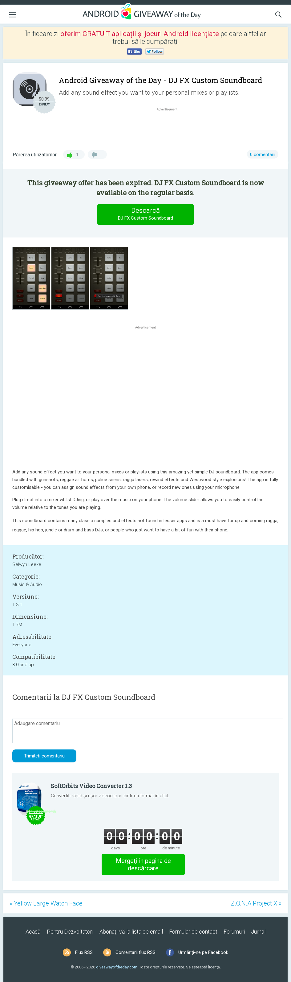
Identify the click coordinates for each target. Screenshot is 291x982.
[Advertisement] (170, 127)
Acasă (33, 931)
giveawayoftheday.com (116, 967)
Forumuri (234, 931)
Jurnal (258, 931)
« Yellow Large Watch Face (46, 903)
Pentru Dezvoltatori (70, 931)
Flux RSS (84, 952)
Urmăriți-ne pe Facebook (203, 952)
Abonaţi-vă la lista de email (131, 931)
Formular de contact (193, 931)
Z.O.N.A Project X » (256, 903)
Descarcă (145, 214)
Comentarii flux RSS (135, 952)
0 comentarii (262, 154)
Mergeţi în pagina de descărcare (143, 864)
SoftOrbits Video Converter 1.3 (91, 786)
